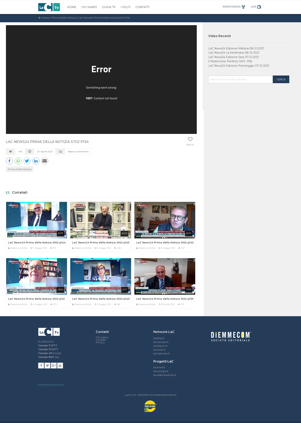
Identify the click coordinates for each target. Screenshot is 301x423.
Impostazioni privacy (51, 384)
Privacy (100, 342)
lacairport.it (160, 345)
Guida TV (109, 7)
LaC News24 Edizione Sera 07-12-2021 (233, 57)
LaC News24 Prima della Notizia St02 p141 (36, 298)
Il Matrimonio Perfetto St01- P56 (230, 61)
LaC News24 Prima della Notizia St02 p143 (100, 242)
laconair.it (159, 349)
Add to (190, 145)
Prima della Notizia (64, 17)
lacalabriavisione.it (164, 375)
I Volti (126, 7)
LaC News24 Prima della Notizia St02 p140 (101, 298)
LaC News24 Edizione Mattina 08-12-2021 (236, 48)
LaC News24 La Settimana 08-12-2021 (233, 52)
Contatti (143, 7)
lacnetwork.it (161, 353)
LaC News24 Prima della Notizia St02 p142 (165, 242)
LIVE (256, 6)
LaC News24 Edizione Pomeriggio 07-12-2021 (238, 65)
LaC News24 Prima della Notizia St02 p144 (36, 242)
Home (71, 7)
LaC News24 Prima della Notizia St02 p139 (165, 298)
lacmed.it (159, 367)
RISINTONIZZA (234, 6)
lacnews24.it (161, 341)
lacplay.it (158, 338)
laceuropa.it (160, 371)
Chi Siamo (89, 7)
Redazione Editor (19, 248)
